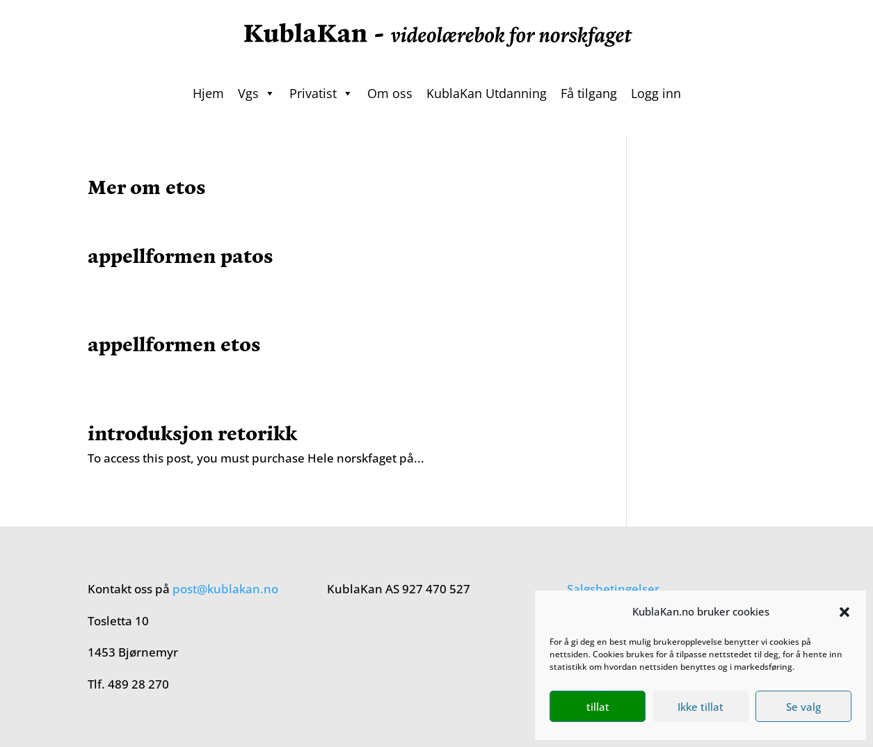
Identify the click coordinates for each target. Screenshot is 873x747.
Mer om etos (147, 186)
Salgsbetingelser (613, 589)
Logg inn (656, 93)
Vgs (256, 93)
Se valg (803, 707)
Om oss (390, 93)
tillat (597, 707)
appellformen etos (174, 343)
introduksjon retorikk (192, 432)
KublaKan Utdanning (486, 93)
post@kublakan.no (225, 589)
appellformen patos (180, 254)
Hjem (208, 93)
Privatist (321, 93)
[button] (844, 612)
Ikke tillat (700, 707)
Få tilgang (589, 93)
